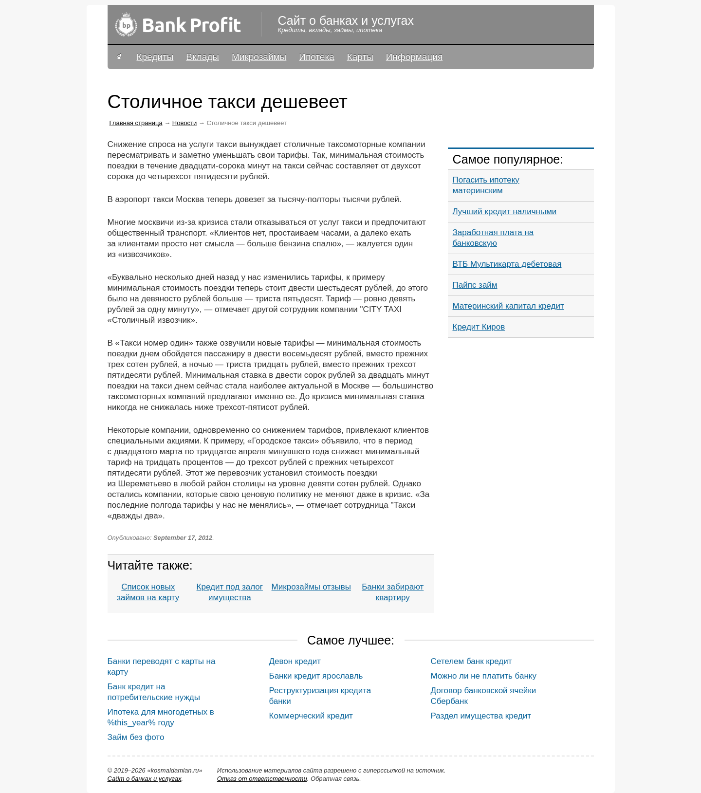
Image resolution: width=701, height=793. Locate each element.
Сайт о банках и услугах (145, 778)
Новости (184, 123)
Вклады (202, 57)
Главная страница (136, 123)
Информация (414, 57)
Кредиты (155, 57)
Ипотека (316, 57)
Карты (360, 57)
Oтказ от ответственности (262, 778)
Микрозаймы (259, 57)
